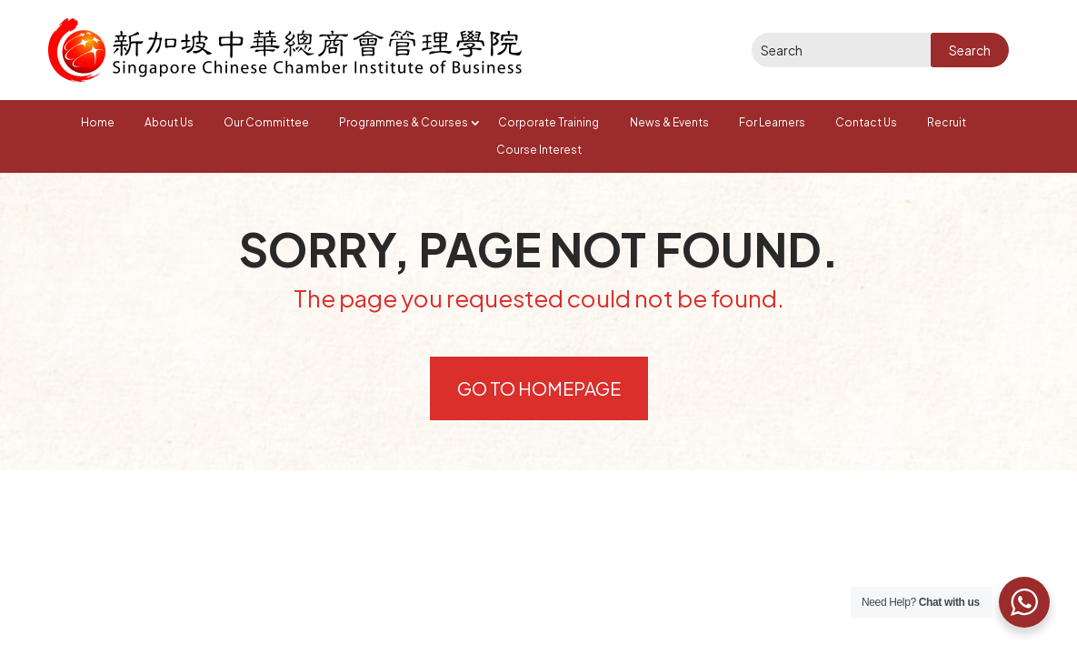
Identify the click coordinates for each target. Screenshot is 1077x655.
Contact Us (866, 122)
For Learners (772, 122)
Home (98, 122)
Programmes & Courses (403, 122)
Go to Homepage (539, 388)
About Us (169, 122)
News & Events (669, 122)
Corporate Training (548, 122)
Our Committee (266, 122)
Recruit (946, 122)
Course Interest (539, 149)
